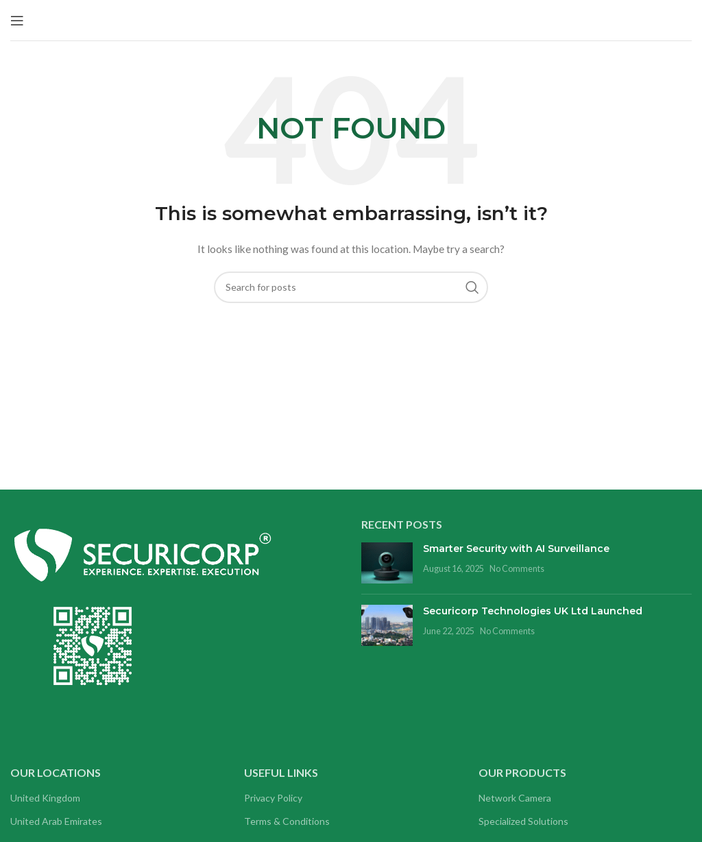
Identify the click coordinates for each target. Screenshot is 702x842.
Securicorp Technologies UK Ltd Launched (532, 611)
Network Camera (515, 798)
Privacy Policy (273, 798)
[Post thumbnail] (387, 563)
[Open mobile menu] (17, 20)
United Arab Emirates (56, 821)
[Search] (351, 287)
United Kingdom (45, 798)
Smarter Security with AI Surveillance (516, 548)
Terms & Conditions (287, 821)
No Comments (516, 569)
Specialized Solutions (523, 821)
